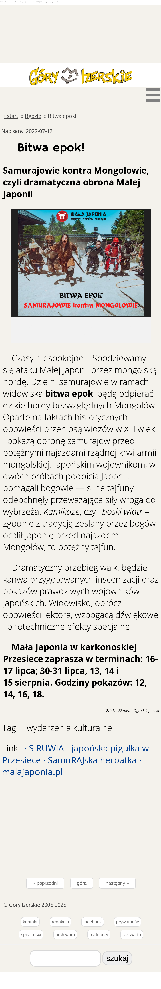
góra (82, 883)
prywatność (127, 921)
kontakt (30, 921)
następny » (117, 883)
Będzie (33, 115)
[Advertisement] (81, 30)
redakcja (60, 921)
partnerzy (98, 934)
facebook (92, 921)
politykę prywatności (52, 2)
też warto (131, 934)
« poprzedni (45, 883)
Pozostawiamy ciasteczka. (12, 2)
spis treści (31, 934)
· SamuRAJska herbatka (90, 760)
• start (11, 115)
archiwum (65, 934)
